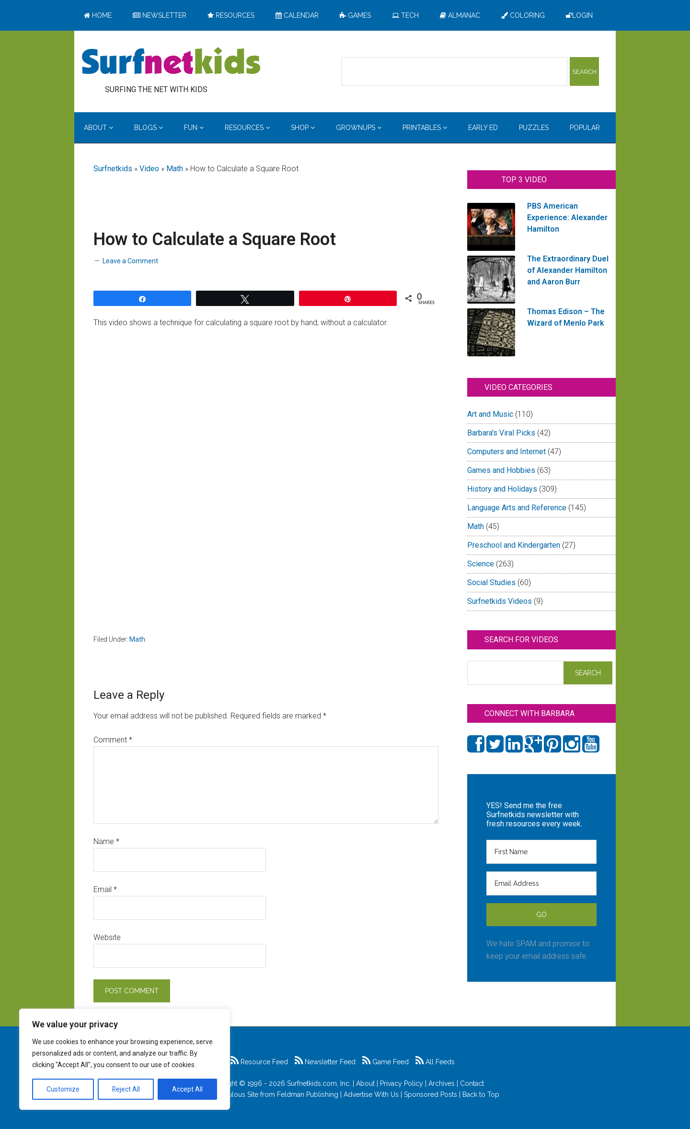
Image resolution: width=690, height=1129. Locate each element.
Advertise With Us (371, 1094)
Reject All (126, 1089)
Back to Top (480, 1094)
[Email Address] (541, 883)
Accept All (187, 1089)
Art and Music (490, 414)
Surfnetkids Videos (499, 601)
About (365, 1083)
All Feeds (435, 1062)
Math (174, 168)
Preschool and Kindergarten (513, 545)
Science (480, 563)
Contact (472, 1083)
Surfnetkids (112, 168)
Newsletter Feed (325, 1062)
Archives (441, 1083)
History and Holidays (502, 489)
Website (107, 937)
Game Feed (385, 1062)
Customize (63, 1089)
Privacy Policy (401, 1083)
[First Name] (541, 852)
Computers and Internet (506, 451)
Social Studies (491, 582)
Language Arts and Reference (516, 507)
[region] (124, 1059)
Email (105, 889)
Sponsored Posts (430, 1094)
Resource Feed (259, 1062)
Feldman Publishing (307, 1094)
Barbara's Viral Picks (501, 432)
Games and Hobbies (501, 470)
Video (149, 168)
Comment (112, 739)
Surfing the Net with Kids (171, 61)
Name (106, 841)
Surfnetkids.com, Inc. (319, 1083)
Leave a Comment (130, 261)
